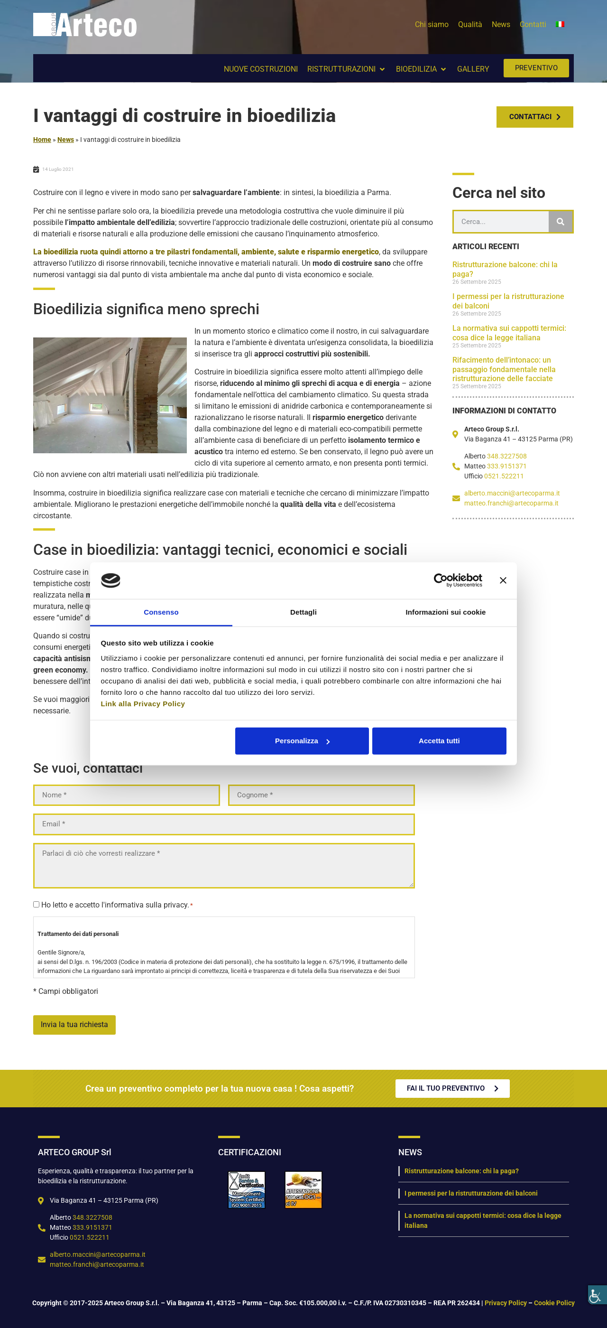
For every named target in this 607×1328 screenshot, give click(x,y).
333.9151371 (507, 466)
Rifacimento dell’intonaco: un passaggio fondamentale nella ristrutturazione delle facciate (504, 369)
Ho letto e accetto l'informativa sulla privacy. (117, 904)
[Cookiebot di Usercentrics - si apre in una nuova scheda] (440, 580)
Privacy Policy (506, 1302)
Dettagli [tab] (303, 612)
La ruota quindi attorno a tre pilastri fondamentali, (206, 251)
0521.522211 (504, 476)
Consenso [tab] (161, 612)
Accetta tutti (439, 741)
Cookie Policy (554, 1302)
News (65, 139)
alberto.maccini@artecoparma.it (512, 493)
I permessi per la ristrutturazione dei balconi (471, 1192)
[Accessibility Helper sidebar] (597, 1294)
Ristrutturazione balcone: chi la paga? (462, 1170)
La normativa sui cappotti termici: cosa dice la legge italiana (509, 333)
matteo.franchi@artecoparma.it (511, 503)
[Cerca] (560, 221)
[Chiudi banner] (503, 580)
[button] (347, 69)
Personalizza (302, 741)
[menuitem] (560, 24)
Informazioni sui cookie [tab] (446, 612)
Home (42, 139)
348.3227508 (507, 456)
